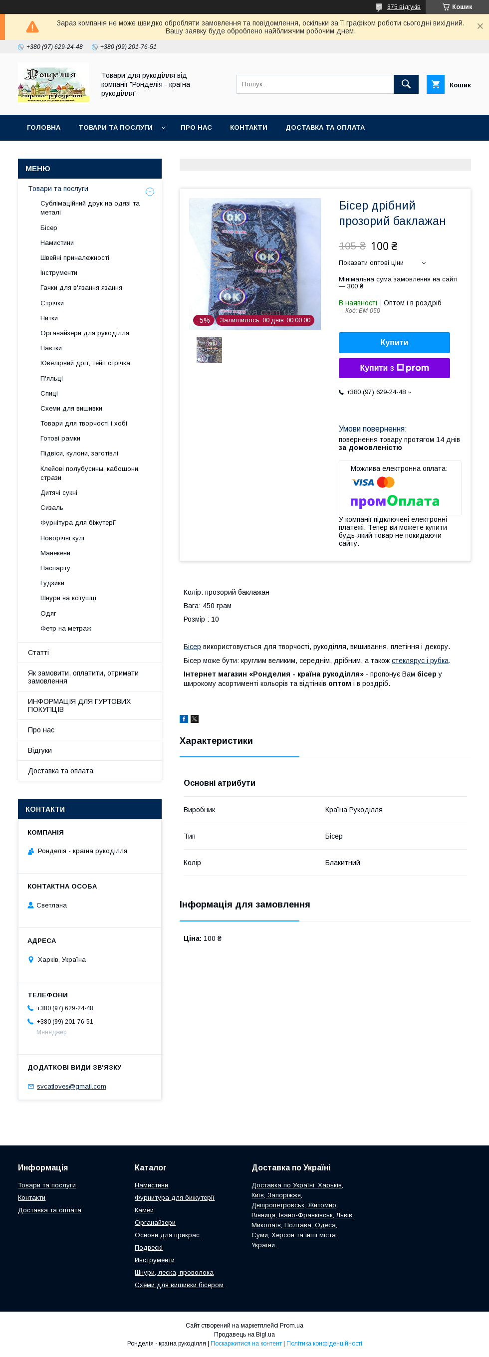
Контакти (248, 127)
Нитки (49, 318)
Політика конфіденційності (324, 1343)
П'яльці (51, 378)
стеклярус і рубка (420, 661)
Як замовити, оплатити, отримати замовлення (83, 677)
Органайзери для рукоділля (84, 333)
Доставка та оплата (325, 127)
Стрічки (52, 303)
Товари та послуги (115, 127)
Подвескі (149, 1247)
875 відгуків (404, 6)
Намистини (57, 242)
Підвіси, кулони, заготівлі (79, 453)
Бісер (192, 647)
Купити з (394, 368)
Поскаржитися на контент (246, 1343)
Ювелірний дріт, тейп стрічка (85, 363)
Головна (43, 127)
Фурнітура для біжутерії (78, 522)
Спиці (49, 393)
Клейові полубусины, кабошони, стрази (90, 473)
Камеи (144, 1210)
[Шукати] (406, 84)
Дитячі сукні (58, 492)
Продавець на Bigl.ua (244, 1334)
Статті (38, 653)
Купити (395, 342)
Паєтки (51, 348)
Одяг (48, 613)
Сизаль (51, 507)
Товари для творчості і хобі (83, 423)
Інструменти (58, 272)
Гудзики (52, 583)
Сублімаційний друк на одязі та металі (90, 208)
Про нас (196, 127)
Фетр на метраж (65, 628)
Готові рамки (60, 438)
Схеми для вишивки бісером (179, 1285)
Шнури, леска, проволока (174, 1272)
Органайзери (155, 1222)
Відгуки (40, 750)
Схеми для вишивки (71, 408)
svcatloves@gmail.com (71, 1086)
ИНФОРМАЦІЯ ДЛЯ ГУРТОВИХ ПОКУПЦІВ (79, 705)
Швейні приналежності (74, 257)
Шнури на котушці (68, 598)
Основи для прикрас (167, 1235)
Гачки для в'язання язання (81, 287)
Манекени (55, 553)
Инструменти (155, 1260)
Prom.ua (291, 1325)
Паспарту (55, 568)
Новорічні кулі (62, 538)
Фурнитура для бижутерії (175, 1197)
